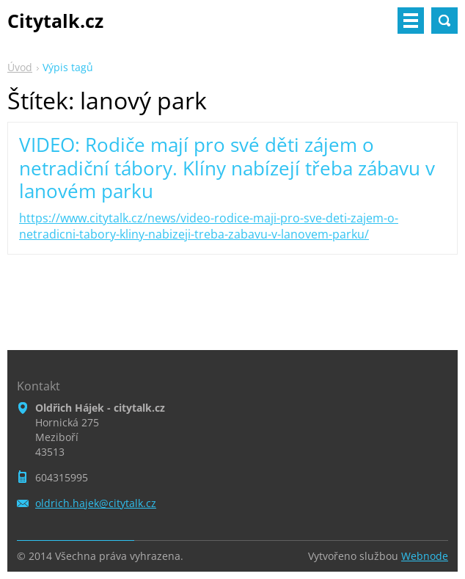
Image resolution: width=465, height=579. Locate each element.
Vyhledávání (444, 20)
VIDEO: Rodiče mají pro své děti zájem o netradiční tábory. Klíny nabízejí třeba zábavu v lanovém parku (227, 167)
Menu (410, 20)
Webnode (424, 556)
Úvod (19, 67)
